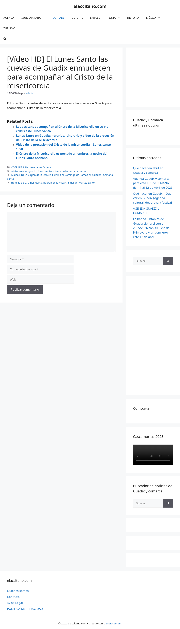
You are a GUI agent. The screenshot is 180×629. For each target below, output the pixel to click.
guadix (32, 171)
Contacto (13, 597)
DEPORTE (77, 17)
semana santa (77, 171)
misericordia (60, 171)
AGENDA (9, 17)
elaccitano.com (90, 6)
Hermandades (33, 167)
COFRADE (59, 17)
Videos (47, 167)
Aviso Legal (15, 603)
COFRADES (17, 167)
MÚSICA (155, 17)
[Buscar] (168, 261)
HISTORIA (133, 17)
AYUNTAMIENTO (35, 17)
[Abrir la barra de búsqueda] (5, 38)
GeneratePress (113, 623)
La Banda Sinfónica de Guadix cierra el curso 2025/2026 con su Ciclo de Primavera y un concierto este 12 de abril (151, 228)
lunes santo (45, 171)
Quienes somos (18, 591)
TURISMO (9, 28)
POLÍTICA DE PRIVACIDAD (25, 609)
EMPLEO (95, 17)
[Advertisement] (156, 77)
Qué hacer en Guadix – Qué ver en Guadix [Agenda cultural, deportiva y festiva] (152, 198)
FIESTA (116, 17)
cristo (14, 171)
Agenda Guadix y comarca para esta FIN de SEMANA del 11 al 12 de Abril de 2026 (152, 183)
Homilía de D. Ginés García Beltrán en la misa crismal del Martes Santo (53, 182)
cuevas (23, 171)
